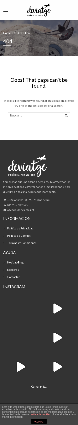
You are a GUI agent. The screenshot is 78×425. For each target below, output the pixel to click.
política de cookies (40, 414)
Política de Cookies (19, 235)
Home (7, 33)
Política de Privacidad (20, 228)
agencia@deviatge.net (20, 210)
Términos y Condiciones (21, 243)
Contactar (13, 277)
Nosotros (13, 269)
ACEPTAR (39, 421)
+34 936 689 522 (17, 205)
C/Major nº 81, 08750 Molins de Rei (28, 200)
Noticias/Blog (15, 262)
